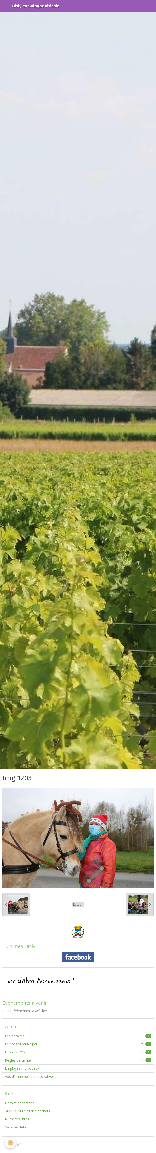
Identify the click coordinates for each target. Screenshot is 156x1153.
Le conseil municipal (78, 1044)
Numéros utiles (17, 1119)
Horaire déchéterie (19, 1103)
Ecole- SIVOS (78, 1052)
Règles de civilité (78, 1060)
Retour (78, 904)
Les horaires (78, 1036)
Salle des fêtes (16, 1127)
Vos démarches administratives (30, 1076)
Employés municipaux (22, 1068)
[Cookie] (10, 1142)
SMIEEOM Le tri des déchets (27, 1111)
